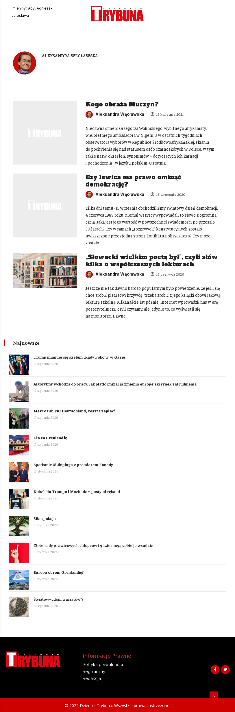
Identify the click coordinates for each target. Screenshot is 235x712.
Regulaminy (94, 671)
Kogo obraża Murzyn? (122, 104)
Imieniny (19, 8)
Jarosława (20, 15)
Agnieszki (45, 8)
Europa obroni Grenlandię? (59, 572)
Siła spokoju (45, 518)
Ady (31, 8)
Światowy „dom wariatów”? (59, 599)
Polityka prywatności (103, 664)
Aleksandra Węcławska (115, 114)
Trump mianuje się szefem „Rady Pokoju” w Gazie (79, 356)
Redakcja (92, 678)
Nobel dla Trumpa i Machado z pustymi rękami (77, 491)
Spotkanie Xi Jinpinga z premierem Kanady (73, 464)
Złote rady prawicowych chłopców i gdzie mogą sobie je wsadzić (93, 545)
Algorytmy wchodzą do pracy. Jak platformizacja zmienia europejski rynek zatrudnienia (115, 383)
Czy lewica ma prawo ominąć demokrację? (133, 181)
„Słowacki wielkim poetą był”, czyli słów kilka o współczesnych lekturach (152, 260)
